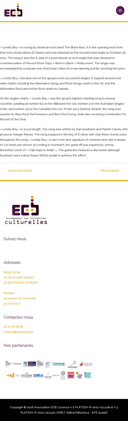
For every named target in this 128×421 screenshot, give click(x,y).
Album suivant (112, 170)
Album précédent (18, 170)
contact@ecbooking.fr (19, 332)
